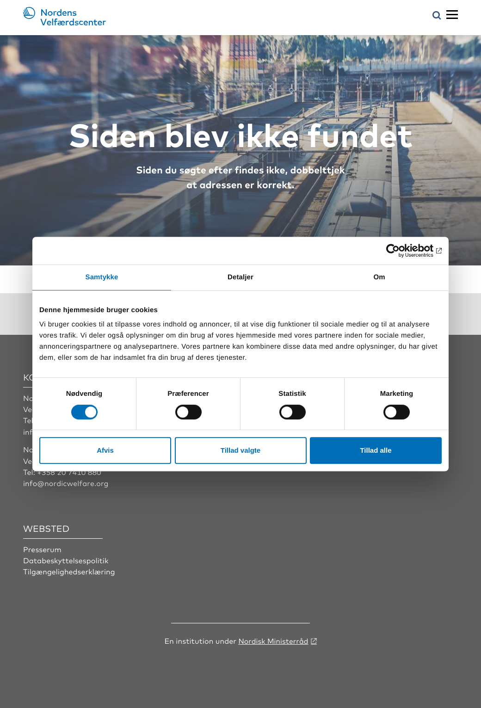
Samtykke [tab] (102, 277)
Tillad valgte (240, 450)
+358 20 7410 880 (69, 472)
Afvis (105, 450)
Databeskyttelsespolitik (66, 560)
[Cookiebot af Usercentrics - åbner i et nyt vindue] (401, 251)
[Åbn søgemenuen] (437, 16)
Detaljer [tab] (240, 277)
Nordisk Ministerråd (273, 640)
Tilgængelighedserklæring (69, 571)
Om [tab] (379, 277)
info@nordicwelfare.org (66, 483)
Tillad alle (375, 450)
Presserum (42, 548)
